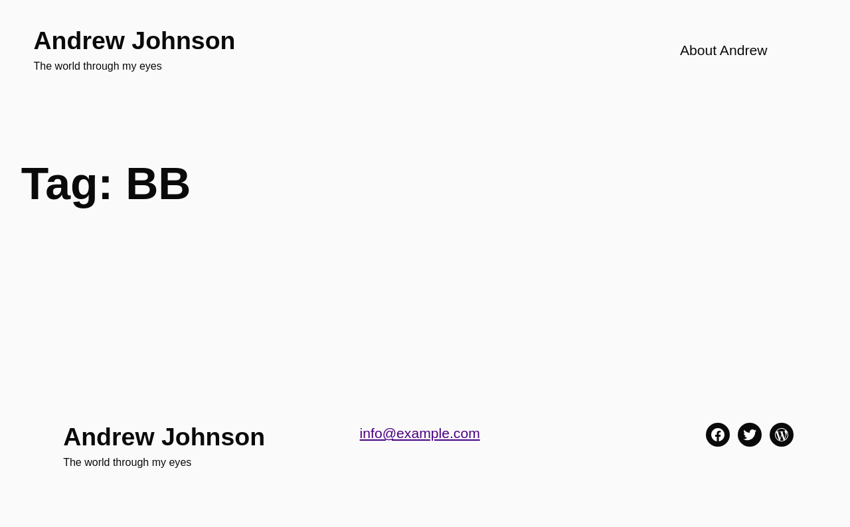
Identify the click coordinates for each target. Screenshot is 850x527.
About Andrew (724, 50)
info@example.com (420, 433)
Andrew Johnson (135, 40)
